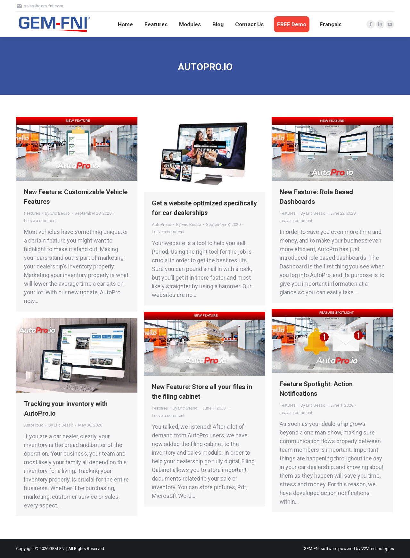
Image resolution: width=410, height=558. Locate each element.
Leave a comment (40, 220)
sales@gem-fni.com (43, 6)
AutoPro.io (161, 224)
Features (32, 213)
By (57, 213)
